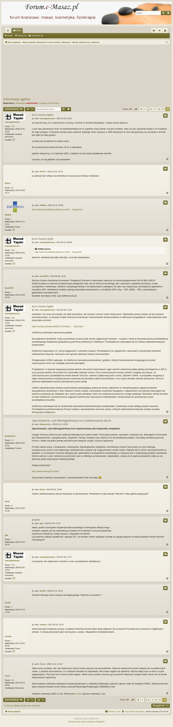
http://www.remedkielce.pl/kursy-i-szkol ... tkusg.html (57, 209)
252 (12, 188)
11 (12, 607)
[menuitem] (153, 30)
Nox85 (7, 603)
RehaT (8, 183)
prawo (36, 519)
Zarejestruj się (37, 36)
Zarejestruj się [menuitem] (166, 31)
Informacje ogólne (16, 99)
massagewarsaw (12, 122)
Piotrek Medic (53, 103)
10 (12, 506)
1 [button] (145, 109)
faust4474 (9, 288)
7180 (13, 126)
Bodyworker (10, 436)
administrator (32, 103)
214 (12, 440)
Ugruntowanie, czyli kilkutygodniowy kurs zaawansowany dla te (71, 420)
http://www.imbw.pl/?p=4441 (45, 471)
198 (12, 680)
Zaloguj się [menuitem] (160, 31)
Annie (7, 676)
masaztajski (20, 103)
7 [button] (155, 109)
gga (6, 535)
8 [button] (159, 109)
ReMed (8, 215)
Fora (19, 30)
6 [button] (151, 109)
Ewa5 (7, 501)
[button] (135, 109)
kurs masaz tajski (42, 114)
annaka (8, 636)
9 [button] (163, 109)
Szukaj (10, 36)
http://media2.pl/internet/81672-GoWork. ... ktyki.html (57, 326)
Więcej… (8, 31)
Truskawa (43, 103)
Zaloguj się (22, 36)
